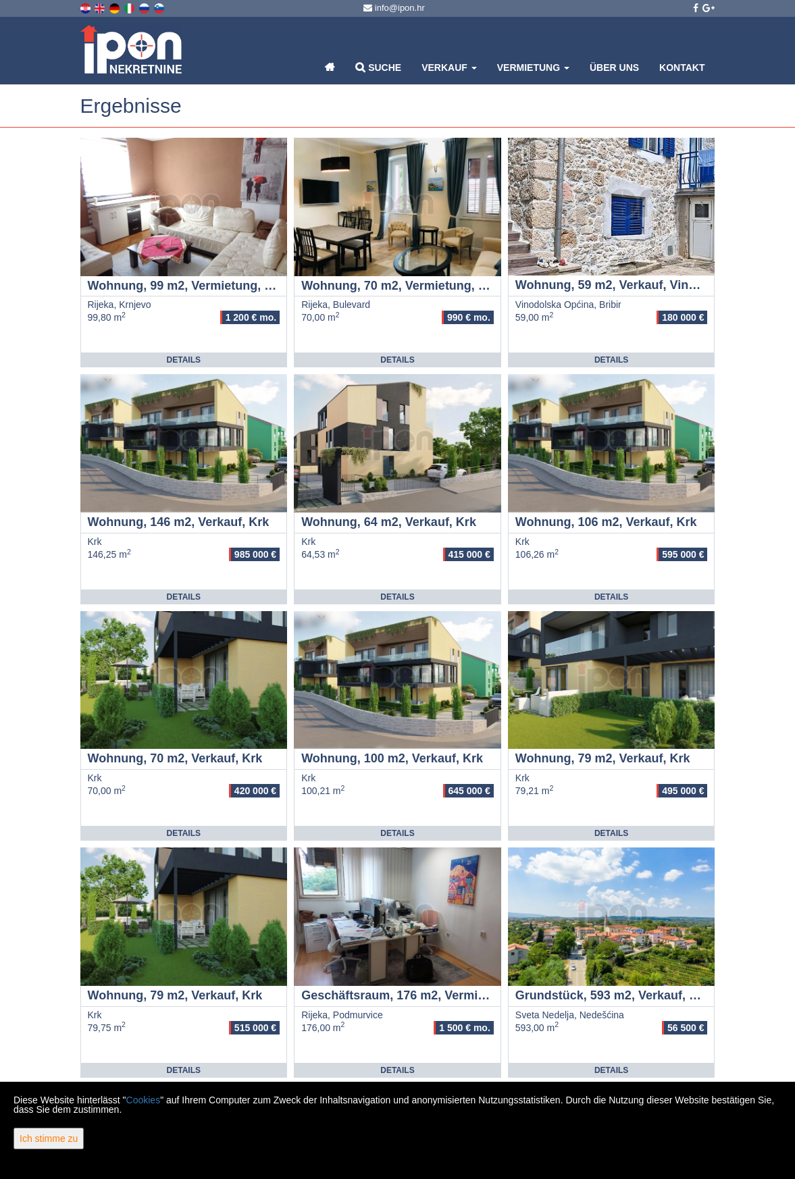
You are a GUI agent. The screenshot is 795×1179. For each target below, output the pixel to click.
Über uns (614, 67)
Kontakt (681, 67)
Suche (378, 67)
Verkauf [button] (449, 67)
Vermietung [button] (533, 67)
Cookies (143, 1100)
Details (184, 360)
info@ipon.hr (394, 8)
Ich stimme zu (49, 1138)
